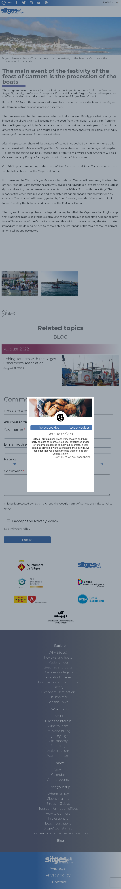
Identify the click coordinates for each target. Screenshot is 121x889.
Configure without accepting (73, 456)
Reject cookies (49, 427)
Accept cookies (79, 427)
